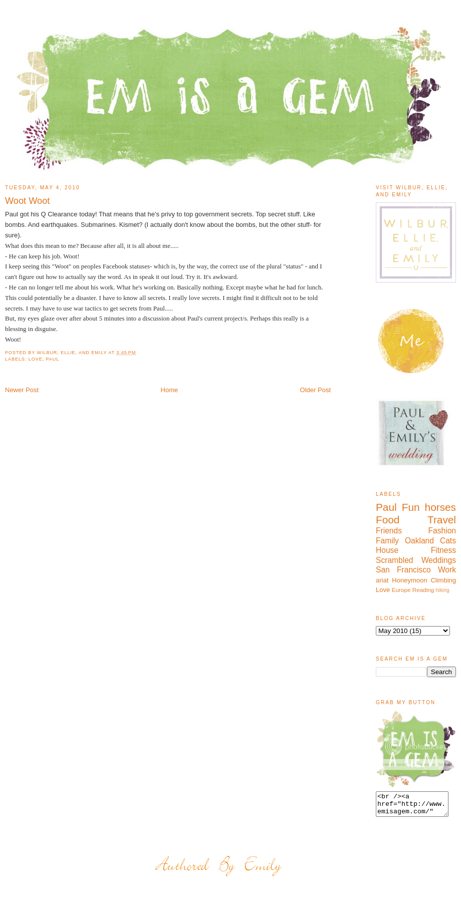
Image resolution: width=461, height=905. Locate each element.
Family (387, 540)
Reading (423, 589)
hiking (442, 590)
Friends (389, 530)
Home (169, 390)
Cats (448, 540)
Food (387, 519)
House (387, 550)
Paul (53, 359)
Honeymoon (409, 580)
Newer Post (22, 390)
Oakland (419, 540)
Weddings (438, 560)
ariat (382, 580)
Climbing (443, 580)
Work (447, 569)
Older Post (315, 390)
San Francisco (403, 569)
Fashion (442, 530)
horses (440, 507)
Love (36, 359)
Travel (441, 519)
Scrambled (394, 560)
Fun (411, 507)
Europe (401, 589)
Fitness (443, 550)
